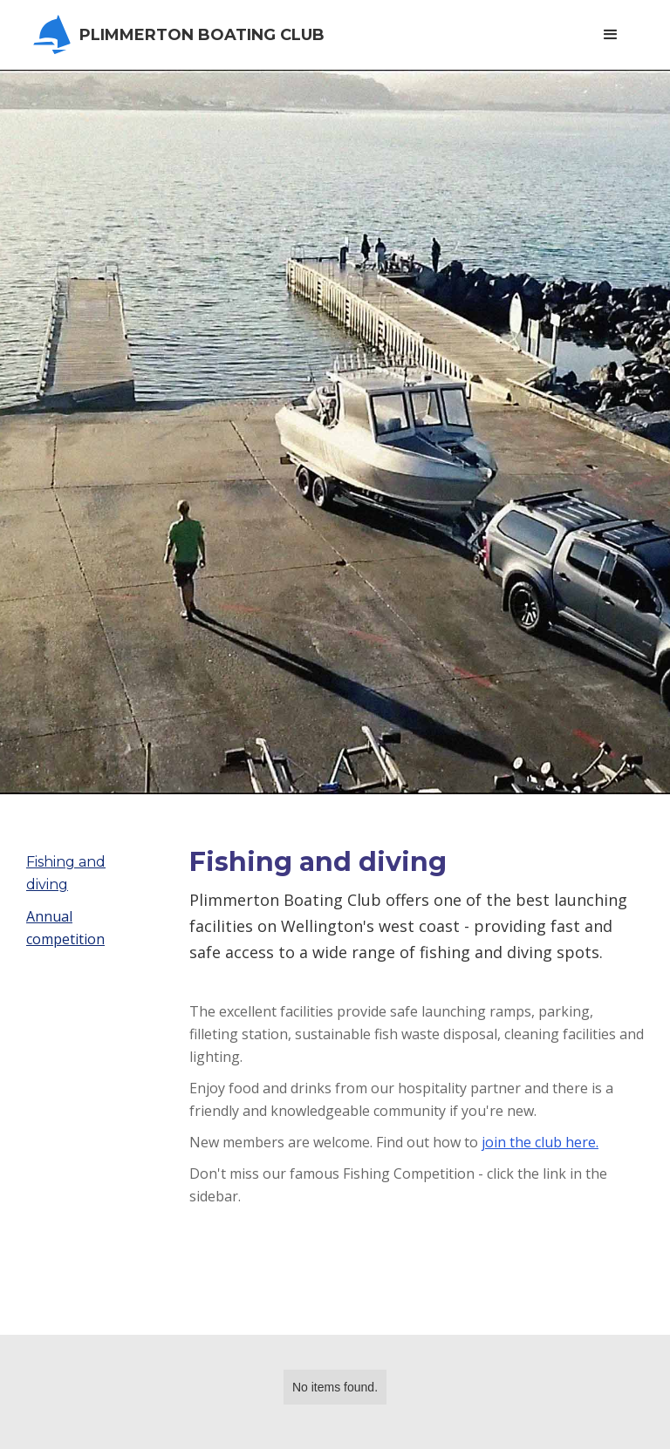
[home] (184, 34)
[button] (611, 35)
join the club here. (540, 1142)
